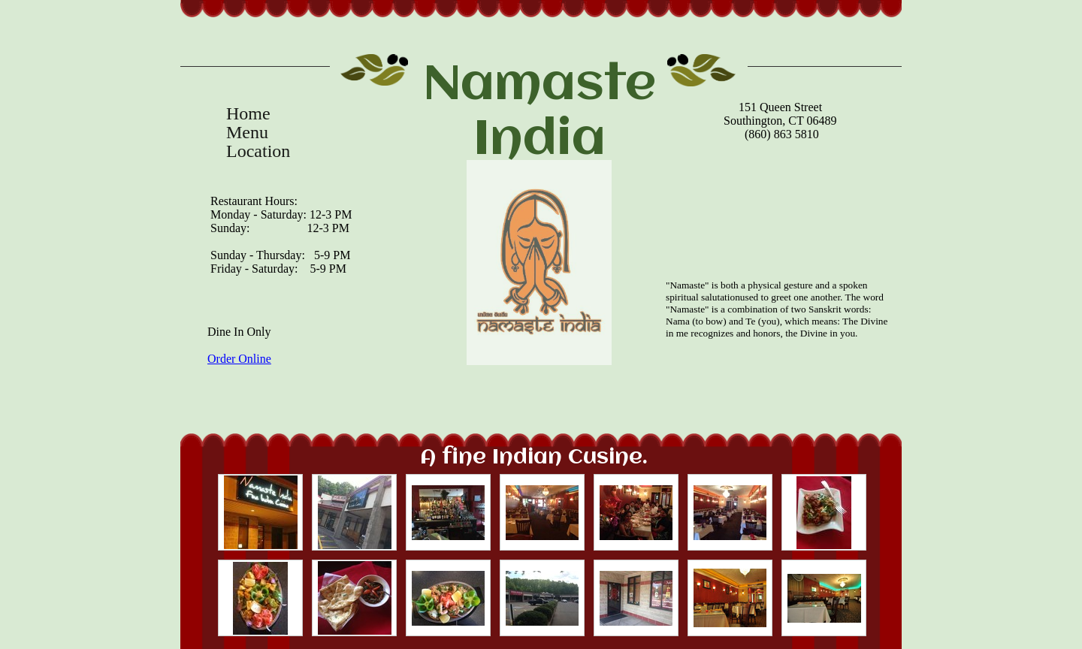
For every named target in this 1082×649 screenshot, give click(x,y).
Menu (247, 132)
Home (248, 113)
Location (258, 151)
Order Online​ (239, 358)
